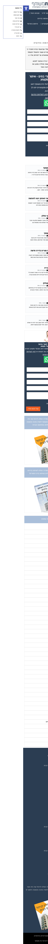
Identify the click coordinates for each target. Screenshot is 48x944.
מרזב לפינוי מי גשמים (35, 318)
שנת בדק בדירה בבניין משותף (32, 168)
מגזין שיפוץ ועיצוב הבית (36, 806)
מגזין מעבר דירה (39, 799)
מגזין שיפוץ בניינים (38, 809)
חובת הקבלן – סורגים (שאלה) (32, 283)
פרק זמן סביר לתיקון (35, 300)
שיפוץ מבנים (40, 880)
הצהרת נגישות (39, 779)
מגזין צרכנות (40, 813)
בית (43, 759)
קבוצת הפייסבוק (39, 769)
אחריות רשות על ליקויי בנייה (32, 268)
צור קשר (41, 782)
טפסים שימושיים (39, 823)
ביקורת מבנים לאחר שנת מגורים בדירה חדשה (25, 250)
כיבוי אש (41, 864)
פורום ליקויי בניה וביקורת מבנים (29, 43)
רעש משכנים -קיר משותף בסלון (31, 216)
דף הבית (43, 43)
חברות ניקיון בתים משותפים (35, 874)
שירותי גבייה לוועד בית (36, 840)
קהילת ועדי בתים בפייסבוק (35, 833)
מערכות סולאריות (38, 867)
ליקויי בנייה (39, 183)
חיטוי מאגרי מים (39, 861)
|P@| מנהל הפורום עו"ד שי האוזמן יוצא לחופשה (24, 198)
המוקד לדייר (40, 830)
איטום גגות (41, 854)
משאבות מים (40, 870)
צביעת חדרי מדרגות (38, 877)
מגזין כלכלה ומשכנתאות (36, 803)
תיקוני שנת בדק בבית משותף (32, 233)
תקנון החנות (40, 775)
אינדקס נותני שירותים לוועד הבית (33, 765)
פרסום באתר (40, 772)
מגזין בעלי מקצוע (38, 796)
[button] (3, 8)
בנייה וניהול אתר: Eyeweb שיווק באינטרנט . (24, 936)
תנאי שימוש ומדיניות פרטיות (34, 756)
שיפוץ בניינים (40, 837)
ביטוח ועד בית (40, 857)
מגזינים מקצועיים (38, 762)
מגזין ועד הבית (39, 793)
